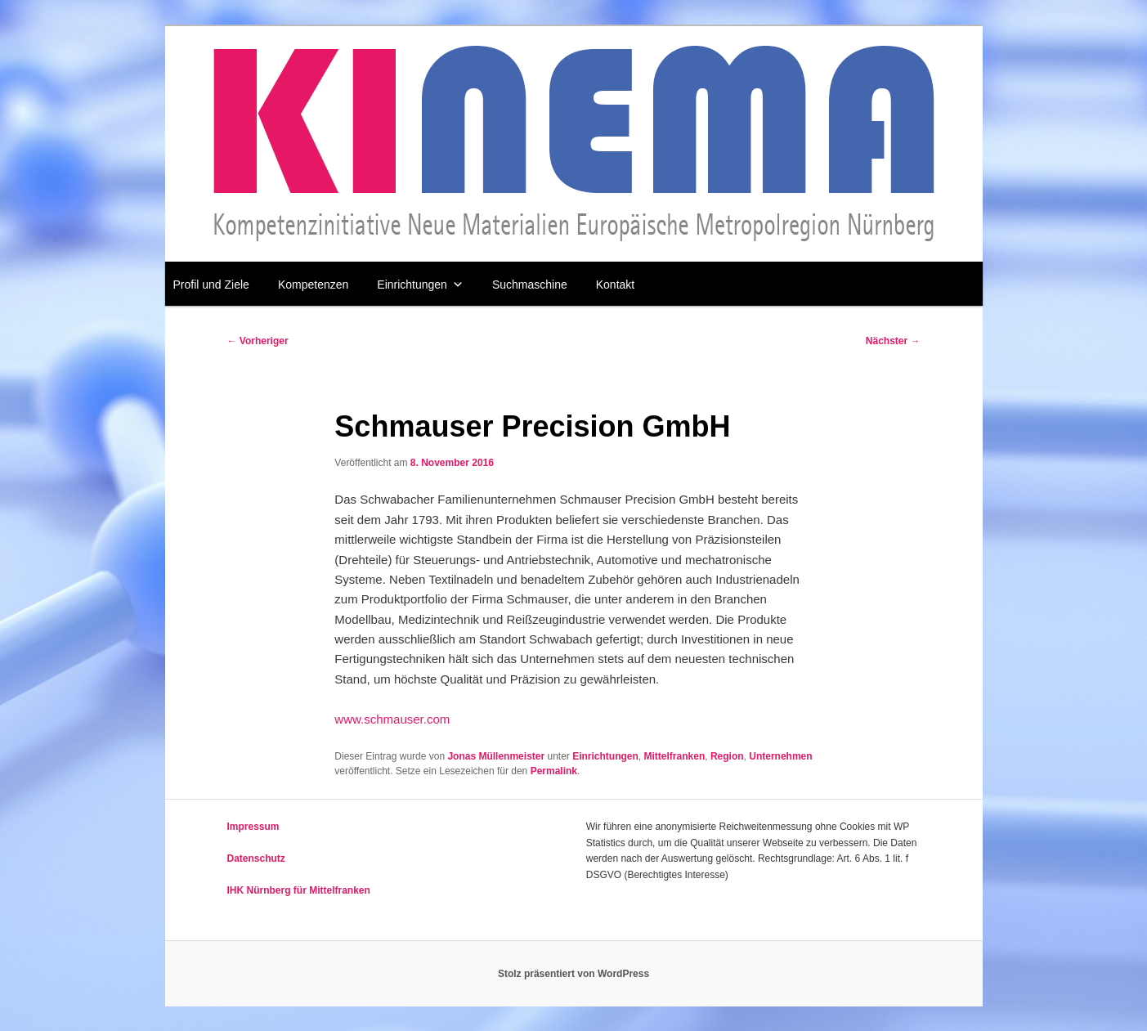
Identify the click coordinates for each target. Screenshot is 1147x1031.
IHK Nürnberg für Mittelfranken (298, 890)
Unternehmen (780, 756)
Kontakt (615, 284)
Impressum (253, 826)
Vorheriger (258, 341)
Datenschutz (256, 858)
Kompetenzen (313, 284)
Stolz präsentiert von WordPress (573, 973)
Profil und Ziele (211, 284)
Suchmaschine (529, 284)
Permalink (554, 771)
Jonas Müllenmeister (495, 756)
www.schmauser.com (392, 719)
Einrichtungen (420, 284)
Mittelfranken (675, 756)
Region (727, 756)
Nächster (893, 341)
